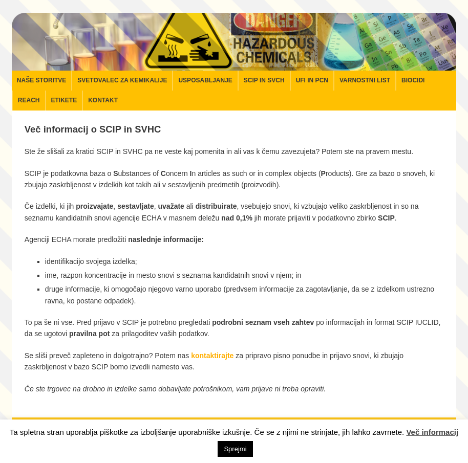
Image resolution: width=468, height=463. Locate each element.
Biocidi (412, 80)
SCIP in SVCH (264, 80)
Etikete (64, 100)
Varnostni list (364, 80)
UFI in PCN (312, 80)
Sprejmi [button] (235, 449)
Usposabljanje (205, 80)
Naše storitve (41, 80)
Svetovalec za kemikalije (122, 80)
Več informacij (432, 432)
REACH (29, 100)
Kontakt (103, 100)
